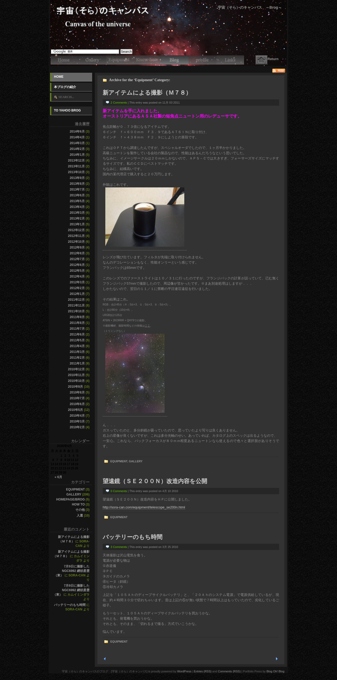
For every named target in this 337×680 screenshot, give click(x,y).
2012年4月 (77, 276)
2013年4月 (77, 207)
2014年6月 (77, 131)
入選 (80, 515)
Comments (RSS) (229, 671)
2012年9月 (77, 247)
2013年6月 (77, 195)
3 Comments (119, 546)
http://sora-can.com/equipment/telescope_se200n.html (144, 507)
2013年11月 (76, 166)
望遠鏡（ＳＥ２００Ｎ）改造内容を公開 (155, 481)
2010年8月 (77, 392)
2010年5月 (75, 410)
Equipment (75, 489)
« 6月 (58, 477)
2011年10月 (76, 311)
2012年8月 (77, 253)
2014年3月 (77, 143)
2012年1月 (77, 294)
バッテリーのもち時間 (70, 605)
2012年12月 (76, 230)
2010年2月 (77, 427)
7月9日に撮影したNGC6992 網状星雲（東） (72, 571)
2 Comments (119, 102)
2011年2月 (77, 358)
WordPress (184, 671)
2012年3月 (77, 282)
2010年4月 (77, 415)
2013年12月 (76, 160)
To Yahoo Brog (67, 110)
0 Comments (119, 491)
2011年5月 (77, 340)
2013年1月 (77, 224)
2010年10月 (76, 381)
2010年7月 (77, 398)
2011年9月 (77, 317)
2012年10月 (76, 242)
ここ (147, 325)
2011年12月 (76, 300)
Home (58, 77)
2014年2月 (77, 149)
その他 (80, 510)
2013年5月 (77, 201)
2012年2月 (77, 288)
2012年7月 (77, 259)
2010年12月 (76, 369)
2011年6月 (77, 334)
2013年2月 (77, 218)
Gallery (73, 494)
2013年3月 (77, 213)
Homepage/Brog (70, 499)
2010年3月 (77, 421)
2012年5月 (77, 271)
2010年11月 (76, 375)
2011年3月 (77, 352)
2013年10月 (76, 172)
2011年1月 (77, 363)
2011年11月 (76, 305)
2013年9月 (77, 178)
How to (78, 504)
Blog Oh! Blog (275, 671)
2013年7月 (77, 189)
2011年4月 (77, 346)
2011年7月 (77, 329)
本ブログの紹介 (65, 87)
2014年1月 (77, 155)
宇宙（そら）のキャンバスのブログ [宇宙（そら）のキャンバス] (168, 8)
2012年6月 (77, 265)
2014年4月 (77, 137)
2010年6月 (77, 404)
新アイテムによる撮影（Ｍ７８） (147, 92)
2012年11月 (76, 236)
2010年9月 (75, 386)
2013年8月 (77, 184)
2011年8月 (77, 323)
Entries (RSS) (202, 671)
